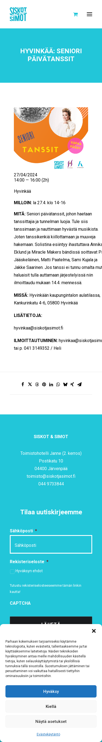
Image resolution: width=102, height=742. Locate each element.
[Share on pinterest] (44, 384)
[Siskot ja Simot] (18, 14)
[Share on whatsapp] (58, 384)
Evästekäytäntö (48, 734)
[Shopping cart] (73, 14)
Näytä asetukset (51, 721)
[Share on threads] (37, 384)
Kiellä (51, 706)
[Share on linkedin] (51, 384)
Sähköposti (23, 530)
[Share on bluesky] (65, 384)
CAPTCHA (20, 603)
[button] (94, 631)
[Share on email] (79, 384)
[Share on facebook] (23, 384)
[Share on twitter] (30, 384)
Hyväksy (51, 691)
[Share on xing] (72, 384)
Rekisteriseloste (29, 561)
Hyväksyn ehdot (29, 571)
